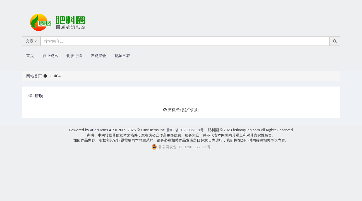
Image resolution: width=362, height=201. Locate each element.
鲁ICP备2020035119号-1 (187, 129)
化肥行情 (74, 55)
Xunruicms (99, 129)
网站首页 (34, 75)
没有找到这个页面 (183, 109)
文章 (31, 41)
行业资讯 (50, 55)
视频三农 (122, 55)
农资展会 (98, 55)
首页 (30, 55)
